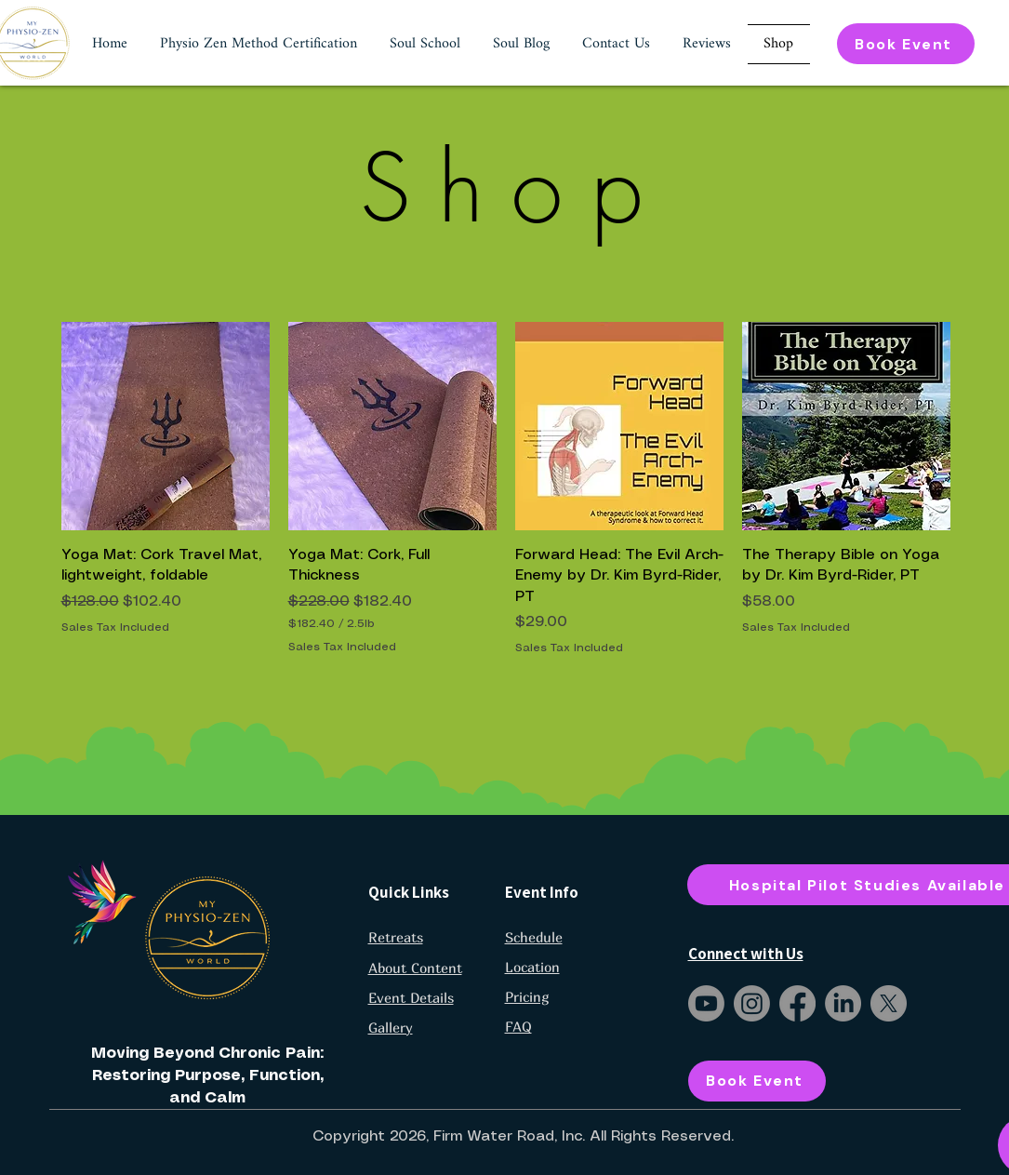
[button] (259, 44)
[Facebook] (797, 1003)
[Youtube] (706, 1003)
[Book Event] (906, 43)
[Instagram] (752, 1003)
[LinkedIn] (843, 1003)
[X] (888, 1003)
